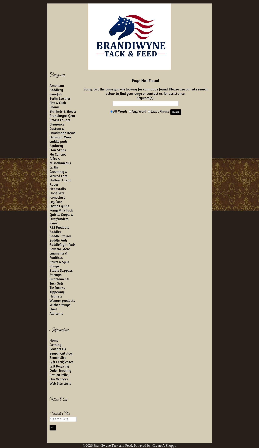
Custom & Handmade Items (62, 130)
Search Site (58, 357)
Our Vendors (59, 379)
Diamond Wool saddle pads (61, 139)
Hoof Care (57, 193)
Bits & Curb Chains (58, 105)
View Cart (58, 400)
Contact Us (58, 349)
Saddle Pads (58, 240)
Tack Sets (57, 283)
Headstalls (58, 189)
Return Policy (59, 375)
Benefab (56, 94)
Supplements (60, 279)
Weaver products (62, 300)
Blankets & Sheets (63, 111)
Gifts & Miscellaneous (60, 160)
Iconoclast (57, 197)
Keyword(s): (145, 98)
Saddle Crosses (60, 236)
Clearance (57, 124)
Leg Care (56, 201)
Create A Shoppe (164, 446)
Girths (54, 167)
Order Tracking (60, 370)
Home (54, 340)
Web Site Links (60, 383)
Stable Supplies (61, 270)
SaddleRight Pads (62, 244)
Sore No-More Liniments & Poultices (60, 253)
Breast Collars (60, 120)
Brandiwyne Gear (62, 115)
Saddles (55, 232)
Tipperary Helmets (57, 294)
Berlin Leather (60, 98)
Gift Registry (59, 366)
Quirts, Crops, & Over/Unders (61, 216)
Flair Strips (58, 150)
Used (53, 309)
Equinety (56, 146)
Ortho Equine (59, 206)
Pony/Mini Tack (61, 210)
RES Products (59, 227)
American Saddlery (57, 87)
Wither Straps (60, 305)
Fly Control (58, 154)
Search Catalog (61, 353)
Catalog (55, 344)
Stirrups (56, 275)
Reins (53, 223)
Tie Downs (57, 287)
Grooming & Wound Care (58, 173)
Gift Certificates (61, 362)
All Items (56, 313)
